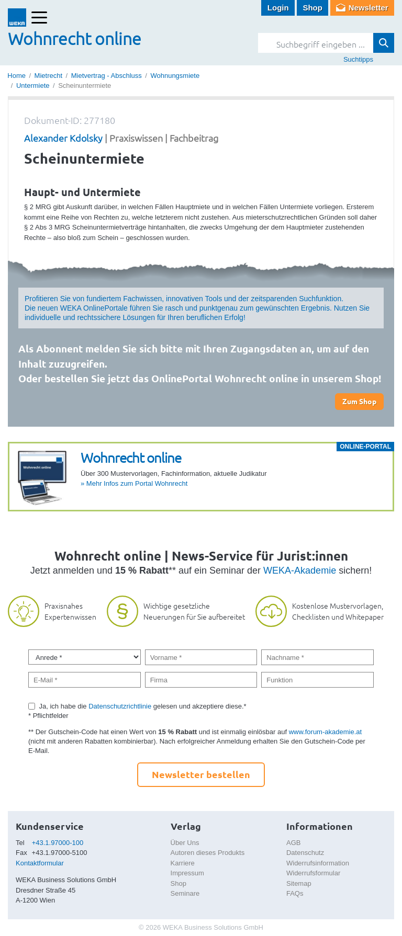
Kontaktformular (40, 863)
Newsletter (368, 7)
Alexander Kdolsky (63, 138)
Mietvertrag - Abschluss (106, 75)
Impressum (187, 873)
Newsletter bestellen (201, 774)
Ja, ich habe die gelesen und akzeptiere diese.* (143, 706)
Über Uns (185, 843)
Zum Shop (359, 401)
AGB (293, 843)
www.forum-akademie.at (325, 732)
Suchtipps (358, 59)
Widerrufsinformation (317, 863)
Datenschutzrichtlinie (119, 706)
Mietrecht (48, 75)
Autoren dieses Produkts (208, 853)
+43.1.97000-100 (58, 843)
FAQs (295, 893)
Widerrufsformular (313, 873)
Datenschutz (305, 853)
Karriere (183, 863)
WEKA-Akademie (299, 570)
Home (16, 75)
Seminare (185, 893)
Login (278, 7)
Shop (312, 7)
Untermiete (33, 85)
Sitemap (298, 883)
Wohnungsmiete (174, 75)
